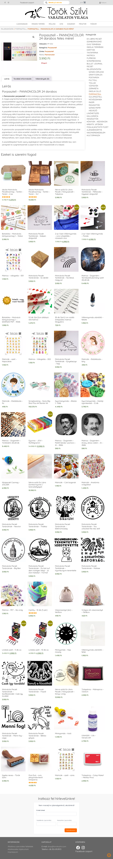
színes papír (94, 108)
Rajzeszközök (7, 29)
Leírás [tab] (6, 79)
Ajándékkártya (94, 130)
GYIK (61, 24)
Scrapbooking (94, 61)
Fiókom (93, 24)
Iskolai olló (95, 91)
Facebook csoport (27, 3)
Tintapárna (92, 52)
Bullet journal (95, 64)
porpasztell (49, 51)
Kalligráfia (92, 116)
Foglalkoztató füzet (97, 127)
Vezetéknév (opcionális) (44, 820)
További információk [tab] (22, 79)
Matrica (91, 55)
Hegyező (93, 110)
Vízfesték (93, 86)
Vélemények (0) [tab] (42, 79)
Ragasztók (94, 105)
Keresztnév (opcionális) (64, 820)
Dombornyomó (94, 41)
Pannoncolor (50, 55)
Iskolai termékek (95, 47)
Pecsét (90, 66)
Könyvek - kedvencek (97, 121)
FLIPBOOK (91, 58)
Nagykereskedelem (96, 132)
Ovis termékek (94, 44)
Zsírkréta (93, 88)
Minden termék (38, 24)
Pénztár (82, 24)
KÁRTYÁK (91, 50)
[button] (33, 37)
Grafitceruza (95, 75)
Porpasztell (20, 29)
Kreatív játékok (95, 124)
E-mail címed (41, 810)
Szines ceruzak (96, 72)
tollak (92, 83)
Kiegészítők (92, 119)
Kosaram (71, 24)
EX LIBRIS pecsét (94, 39)
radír (91, 102)
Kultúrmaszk (93, 135)
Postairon (94, 77)
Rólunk (52, 24)
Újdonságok (22, 24)
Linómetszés (93, 113)
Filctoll (93, 80)
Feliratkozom (70, 830)
